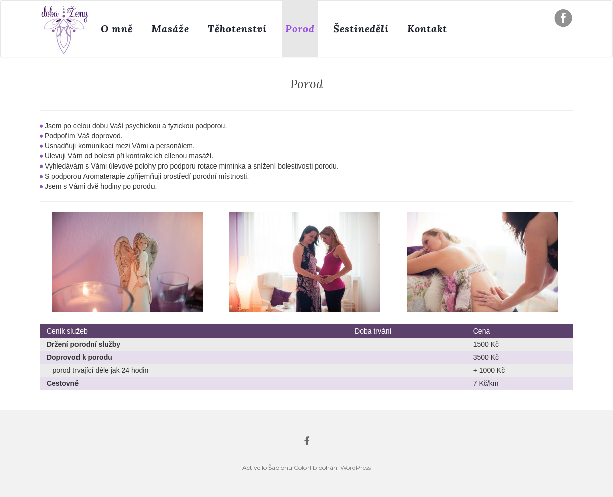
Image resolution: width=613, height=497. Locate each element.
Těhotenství (237, 28)
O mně (117, 28)
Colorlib (305, 467)
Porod (300, 28)
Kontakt (427, 28)
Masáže (170, 28)
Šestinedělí (361, 28)
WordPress (355, 467)
